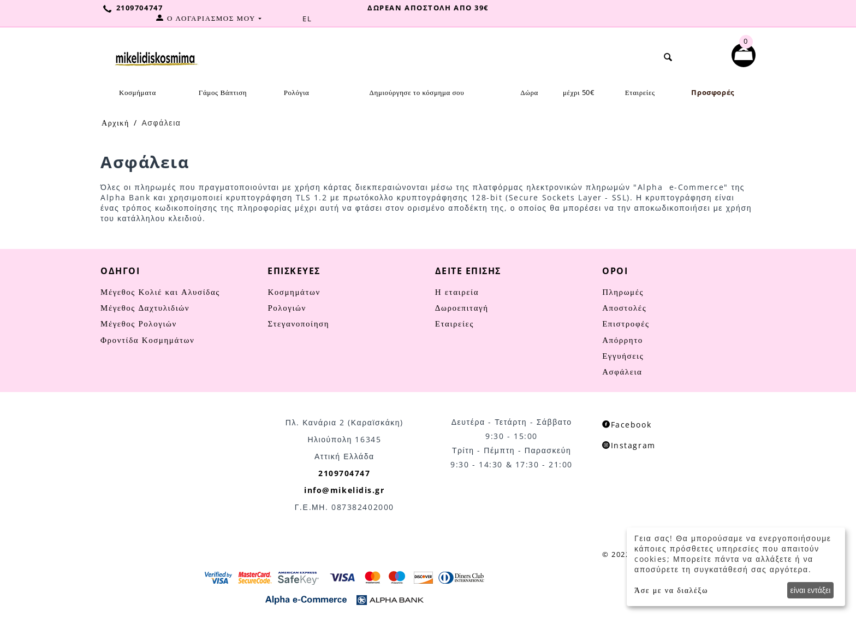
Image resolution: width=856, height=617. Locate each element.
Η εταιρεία (457, 291)
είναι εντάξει (810, 590)
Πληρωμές (623, 291)
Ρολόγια (297, 92)
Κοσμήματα (137, 92)
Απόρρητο (622, 339)
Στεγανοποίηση (298, 323)
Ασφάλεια (622, 371)
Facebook (626, 424)
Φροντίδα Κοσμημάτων (147, 339)
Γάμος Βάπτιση (223, 92)
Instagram (629, 445)
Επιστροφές (625, 323)
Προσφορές (712, 92)
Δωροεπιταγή (462, 307)
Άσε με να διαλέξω (671, 590)
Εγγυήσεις (623, 355)
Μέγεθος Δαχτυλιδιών (144, 307)
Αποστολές (624, 307)
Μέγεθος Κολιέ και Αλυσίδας (160, 291)
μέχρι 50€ (579, 92)
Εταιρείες (640, 92)
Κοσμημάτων (294, 291)
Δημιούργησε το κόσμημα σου (417, 92)
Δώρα (529, 92)
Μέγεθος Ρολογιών (138, 323)
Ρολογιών (287, 307)
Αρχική (115, 122)
